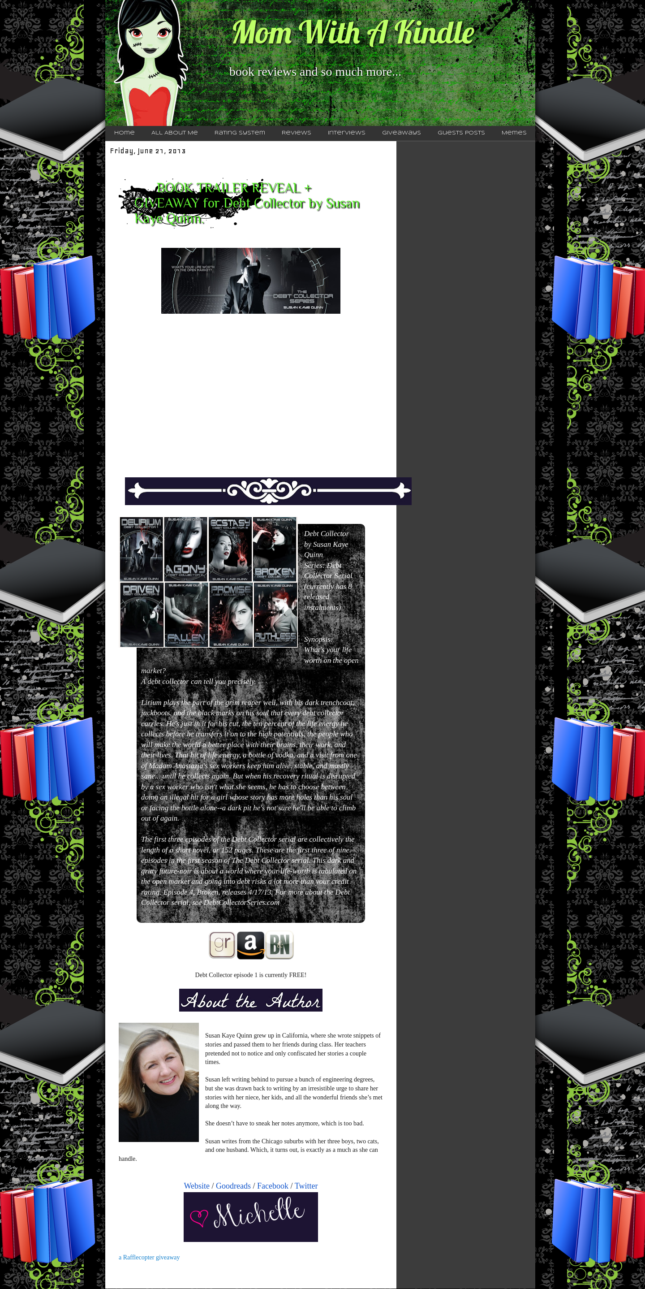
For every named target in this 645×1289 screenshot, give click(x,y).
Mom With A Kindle (352, 32)
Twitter (306, 1185)
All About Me (174, 133)
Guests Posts (461, 133)
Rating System (240, 133)
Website (197, 1185)
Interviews (347, 133)
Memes (514, 133)
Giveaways (401, 133)
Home (124, 133)
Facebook (272, 1185)
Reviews (296, 133)
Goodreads (233, 1185)
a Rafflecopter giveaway (149, 1257)
